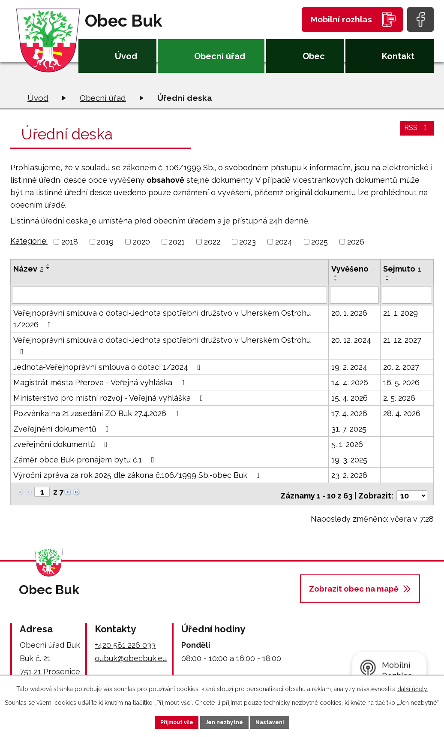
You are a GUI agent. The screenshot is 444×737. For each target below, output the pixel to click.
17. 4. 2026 (349, 412)
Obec (314, 56)
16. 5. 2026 (401, 381)
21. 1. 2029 (400, 312)
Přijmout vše (166, 721)
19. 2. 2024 (349, 366)
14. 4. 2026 (349, 381)
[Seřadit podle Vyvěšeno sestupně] (336, 279)
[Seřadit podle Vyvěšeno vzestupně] (336, 276)
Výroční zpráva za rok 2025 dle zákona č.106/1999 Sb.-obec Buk (138, 474)
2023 (247, 241)
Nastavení (281, 721)
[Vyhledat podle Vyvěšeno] (354, 295)
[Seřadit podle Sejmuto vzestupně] (388, 276)
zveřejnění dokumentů (62, 443)
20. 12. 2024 (351, 339)
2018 (69, 241)
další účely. (412, 686)
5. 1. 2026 (347, 443)
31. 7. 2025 (348, 427)
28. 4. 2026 (401, 412)
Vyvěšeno (350, 268)
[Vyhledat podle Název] (169, 295)
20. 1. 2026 (349, 312)
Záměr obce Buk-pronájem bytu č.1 (85, 458)
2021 (177, 241)
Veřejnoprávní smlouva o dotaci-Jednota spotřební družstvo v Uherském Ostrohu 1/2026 (162, 318)
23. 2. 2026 (349, 474)
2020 (141, 241)
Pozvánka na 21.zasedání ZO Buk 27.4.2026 (97, 412)
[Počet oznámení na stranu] (411, 491)
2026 (355, 241)
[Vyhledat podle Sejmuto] (407, 295)
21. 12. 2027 (402, 339)
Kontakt (398, 56)
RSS (415, 132)
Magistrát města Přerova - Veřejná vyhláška (100, 381)
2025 (319, 241)
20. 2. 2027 (401, 366)
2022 (212, 241)
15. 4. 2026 (349, 397)
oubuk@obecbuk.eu (131, 653)
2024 (283, 241)
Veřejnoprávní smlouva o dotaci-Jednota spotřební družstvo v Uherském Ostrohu (162, 345)
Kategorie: (29, 240)
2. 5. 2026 (399, 397)
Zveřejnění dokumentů (62, 427)
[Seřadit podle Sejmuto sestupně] (388, 279)
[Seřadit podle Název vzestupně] (48, 264)
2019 (105, 241)
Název (28, 268)
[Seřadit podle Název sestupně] (48, 268)
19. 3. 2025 (349, 458)
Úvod (126, 56)
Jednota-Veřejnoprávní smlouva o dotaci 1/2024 (108, 366)
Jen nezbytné (225, 721)
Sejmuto (402, 268)
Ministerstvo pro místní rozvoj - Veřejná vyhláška (110, 397)
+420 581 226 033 (125, 640)
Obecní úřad (219, 56)
